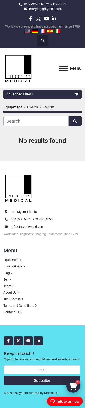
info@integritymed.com (45, 9)
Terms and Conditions (18, 305)
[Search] (36, 121)
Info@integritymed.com (27, 226)
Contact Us (11, 312)
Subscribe (42, 380)
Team (7, 286)
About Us (9, 292)
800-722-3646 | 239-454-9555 (45, 4)
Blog (6, 273)
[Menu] (63, 68)
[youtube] (46, 18)
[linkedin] (54, 18)
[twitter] (38, 18)
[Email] (42, 369)
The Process (12, 299)
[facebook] (30, 18)
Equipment (11, 260)
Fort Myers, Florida (24, 212)
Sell (5, 279)
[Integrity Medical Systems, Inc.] (18, 187)
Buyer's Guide (12, 266)
